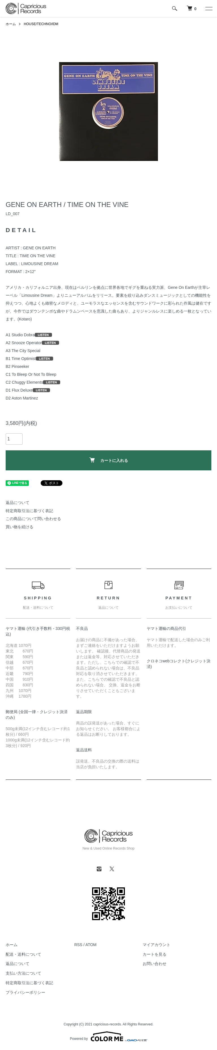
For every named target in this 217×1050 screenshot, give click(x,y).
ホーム (11, 24)
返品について (17, 502)
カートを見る (154, 954)
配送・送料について (23, 954)
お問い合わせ (154, 963)
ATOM (90, 944)
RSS (78, 944)
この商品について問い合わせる (33, 518)
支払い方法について (23, 973)
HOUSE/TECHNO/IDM (41, 24)
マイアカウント (156, 944)
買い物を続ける (19, 527)
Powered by (108, 1036)
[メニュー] (208, 8)
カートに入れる (108, 460)
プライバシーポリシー (25, 992)
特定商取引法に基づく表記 (29, 510)
